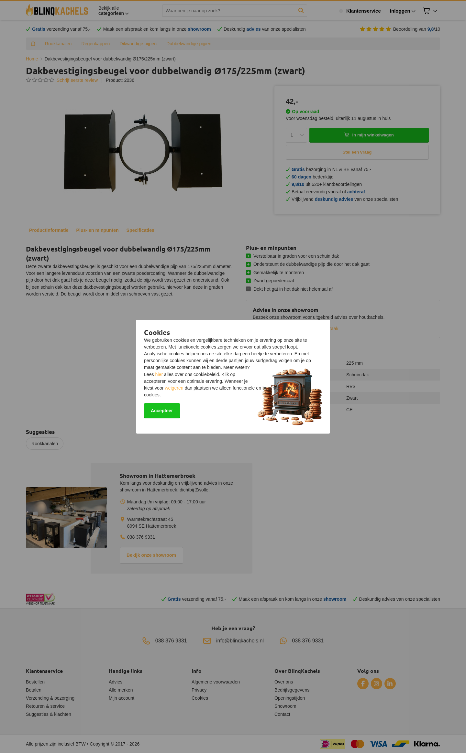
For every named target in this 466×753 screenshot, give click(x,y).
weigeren (174, 388)
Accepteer (162, 410)
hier (159, 374)
